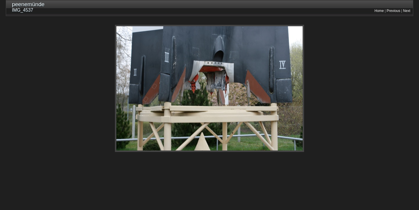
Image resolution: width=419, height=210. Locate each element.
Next (406, 11)
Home (379, 11)
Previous (393, 11)
